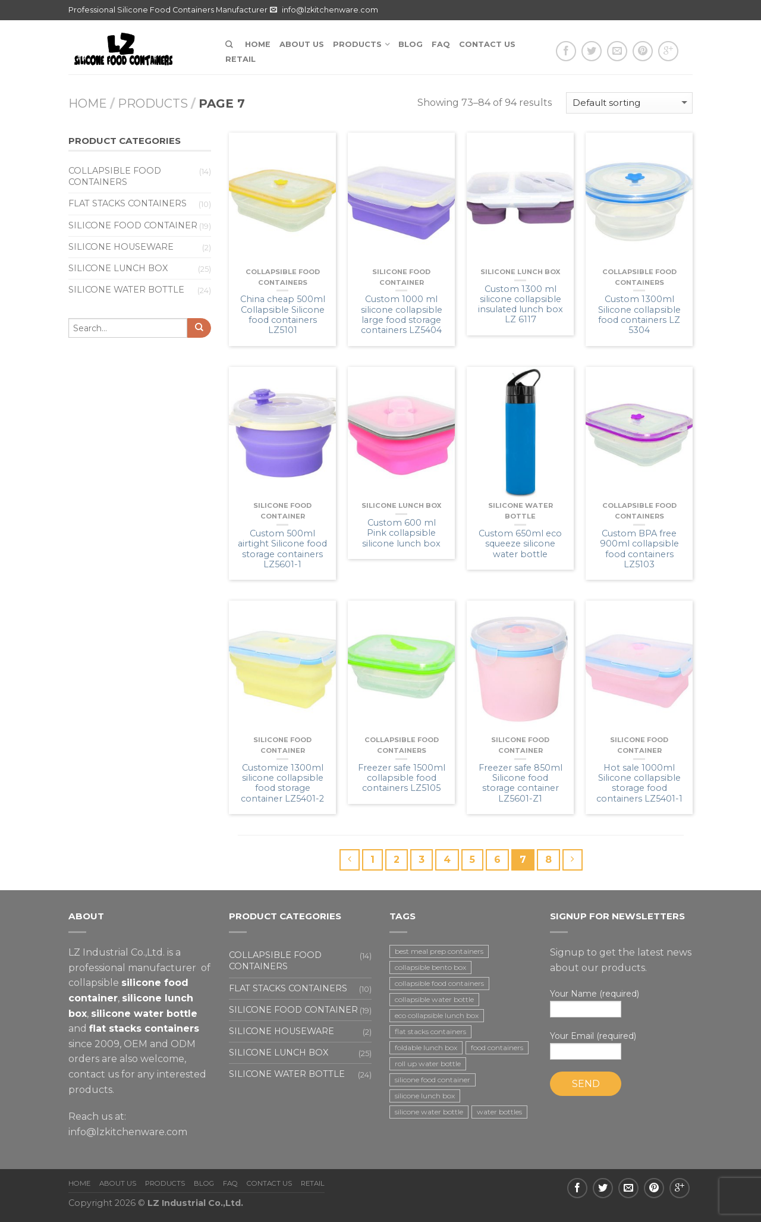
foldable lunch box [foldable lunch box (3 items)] (426, 1047)
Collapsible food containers (114, 176)
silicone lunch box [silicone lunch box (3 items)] (425, 1095)
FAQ (441, 44)
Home (258, 44)
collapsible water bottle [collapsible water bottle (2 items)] (434, 999)
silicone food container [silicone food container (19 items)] (432, 1079)
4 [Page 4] (447, 859)
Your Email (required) (621, 1045)
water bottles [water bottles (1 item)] (499, 1111)
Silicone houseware (121, 246)
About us (301, 44)
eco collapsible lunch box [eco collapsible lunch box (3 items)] (437, 1015)
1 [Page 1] (372, 859)
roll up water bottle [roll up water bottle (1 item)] (428, 1063)
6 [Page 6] (497, 859)
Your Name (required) (621, 1002)
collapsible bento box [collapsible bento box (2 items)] (430, 967)
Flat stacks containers (127, 203)
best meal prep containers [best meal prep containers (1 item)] (439, 951)
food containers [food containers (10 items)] (497, 1047)
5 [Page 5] (472, 859)
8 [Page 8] (548, 859)
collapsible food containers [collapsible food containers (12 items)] (439, 983)
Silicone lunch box (520, 272)
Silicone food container (132, 225)
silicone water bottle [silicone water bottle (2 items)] (429, 1111)
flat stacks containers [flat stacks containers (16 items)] (430, 1031)
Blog (410, 44)
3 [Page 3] (421, 859)
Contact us (487, 44)
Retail (240, 59)
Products (357, 44)
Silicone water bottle (126, 289)
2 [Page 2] (397, 859)
